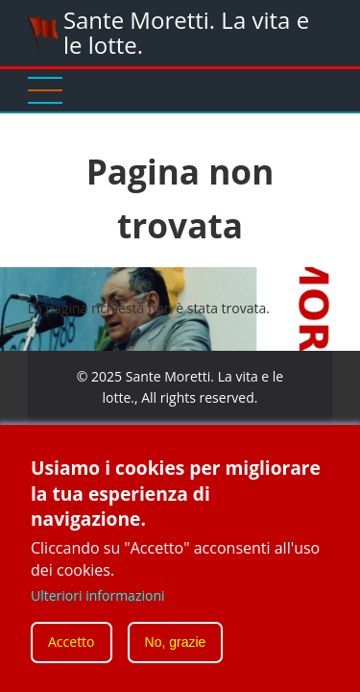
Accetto (71, 649)
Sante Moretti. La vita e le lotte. (186, 32)
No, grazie (175, 649)
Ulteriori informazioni (98, 603)
